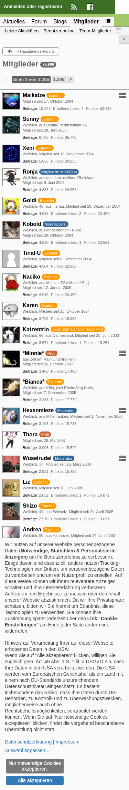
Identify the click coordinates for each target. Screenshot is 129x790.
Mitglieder (86, 21)
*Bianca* (33, 382)
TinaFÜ (32, 253)
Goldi (29, 200)
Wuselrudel (37, 458)
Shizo (30, 506)
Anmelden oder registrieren (33, 6)
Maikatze (34, 95)
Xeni (28, 148)
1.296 (59, 79)
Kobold (32, 224)
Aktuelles (14, 21)
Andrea (32, 529)
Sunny (31, 119)
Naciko (31, 277)
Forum (39, 21)
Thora (30, 434)
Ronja (30, 172)
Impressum (67, 742)
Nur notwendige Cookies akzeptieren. (35, 765)
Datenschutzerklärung (28, 742)
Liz (26, 482)
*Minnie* (33, 353)
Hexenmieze (38, 410)
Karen (30, 305)
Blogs (60, 21)
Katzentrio (36, 329)
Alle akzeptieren (35, 780)
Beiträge (30, 108)
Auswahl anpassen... (27, 750)
